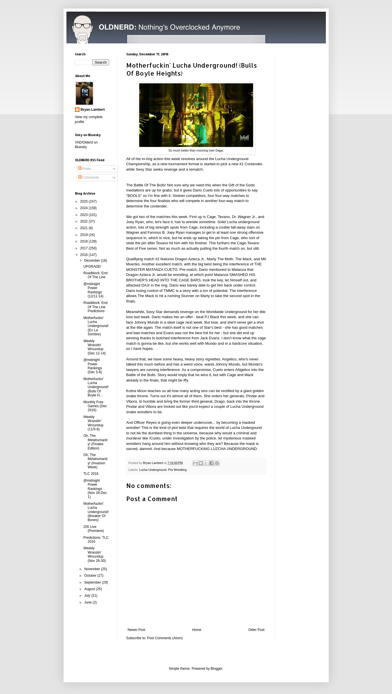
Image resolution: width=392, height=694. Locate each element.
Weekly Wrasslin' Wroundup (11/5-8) (93, 423)
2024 (84, 208)
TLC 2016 (90, 474)
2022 (84, 221)
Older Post (256, 630)
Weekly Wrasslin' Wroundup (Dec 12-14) (94, 347)
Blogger (216, 669)
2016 (84, 255)
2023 (84, 215)
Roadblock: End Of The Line (95, 275)
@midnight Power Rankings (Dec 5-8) (92, 366)
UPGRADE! (92, 267)
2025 (84, 201)
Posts (84, 169)
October (90, 576)
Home (196, 630)
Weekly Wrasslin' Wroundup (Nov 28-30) (94, 554)
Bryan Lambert (93, 110)
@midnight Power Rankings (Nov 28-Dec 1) (95, 489)
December (92, 261)
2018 (84, 241)
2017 (84, 248)
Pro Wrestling (177, 469)
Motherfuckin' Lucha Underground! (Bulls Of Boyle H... (95, 387)
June (88, 602)
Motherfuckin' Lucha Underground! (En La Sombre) (95, 326)
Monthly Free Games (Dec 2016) (95, 406)
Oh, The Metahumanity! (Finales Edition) (95, 442)
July (87, 596)
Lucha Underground (152, 469)
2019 (84, 235)
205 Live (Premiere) (93, 529)
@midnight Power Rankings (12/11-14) (93, 290)
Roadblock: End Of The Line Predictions (95, 307)
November (92, 569)
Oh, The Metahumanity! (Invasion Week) (95, 461)
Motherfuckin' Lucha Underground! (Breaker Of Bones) (95, 512)
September (93, 582)
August (90, 589)
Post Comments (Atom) (165, 638)
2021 (84, 228)
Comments (88, 177)
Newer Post (136, 630)
